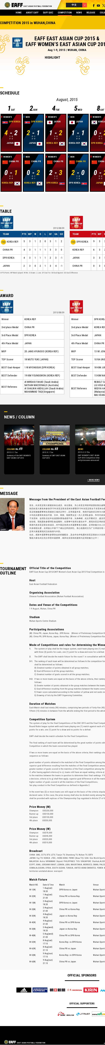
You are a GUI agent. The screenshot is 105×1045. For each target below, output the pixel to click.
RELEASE (91, 12)
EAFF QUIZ (48, 12)
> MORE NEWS (94, 480)
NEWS (79, 12)
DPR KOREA (8, 258)
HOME (18, 12)
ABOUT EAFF (32, 12)
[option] (17, 449)
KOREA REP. (13, 242)
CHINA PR (8, 250)
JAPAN (6, 266)
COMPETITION (65, 12)
